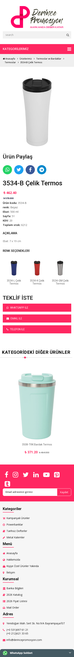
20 (10, 220)
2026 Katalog (14, 594)
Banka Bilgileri (14, 588)
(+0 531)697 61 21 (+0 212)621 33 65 (17, 631)
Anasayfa (9, 58)
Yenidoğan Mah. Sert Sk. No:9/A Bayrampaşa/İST (35, 623)
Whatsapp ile (17, 307)
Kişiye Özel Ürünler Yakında (22, 566)
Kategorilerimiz (37, 49)
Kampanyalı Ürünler (18, 518)
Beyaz (14, 207)
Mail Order (12, 607)
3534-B (22, 203)
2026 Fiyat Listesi (16, 601)
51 (13, 216)
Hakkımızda (13, 559)
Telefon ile (15, 329)
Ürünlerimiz (26, 58)
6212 (24, 225)
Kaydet (64, 492)
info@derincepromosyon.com (24, 640)
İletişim (10, 572)
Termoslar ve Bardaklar (48, 58)
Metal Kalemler (15, 537)
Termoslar (10, 62)
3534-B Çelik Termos (31, 62)
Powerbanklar (14, 524)
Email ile (14, 318)
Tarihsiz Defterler (16, 531)
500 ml (14, 211)
